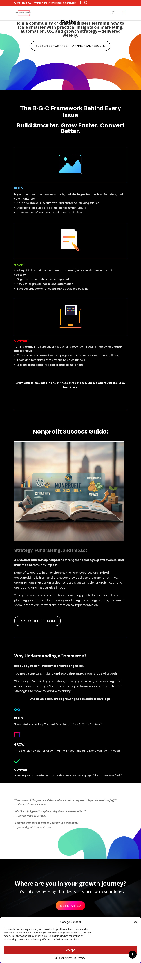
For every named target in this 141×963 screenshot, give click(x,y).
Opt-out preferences (65, 958)
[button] (135, 922)
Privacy (81, 958)
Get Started (70, 905)
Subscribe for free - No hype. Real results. (70, 45)
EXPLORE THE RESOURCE (37, 620)
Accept (70, 950)
